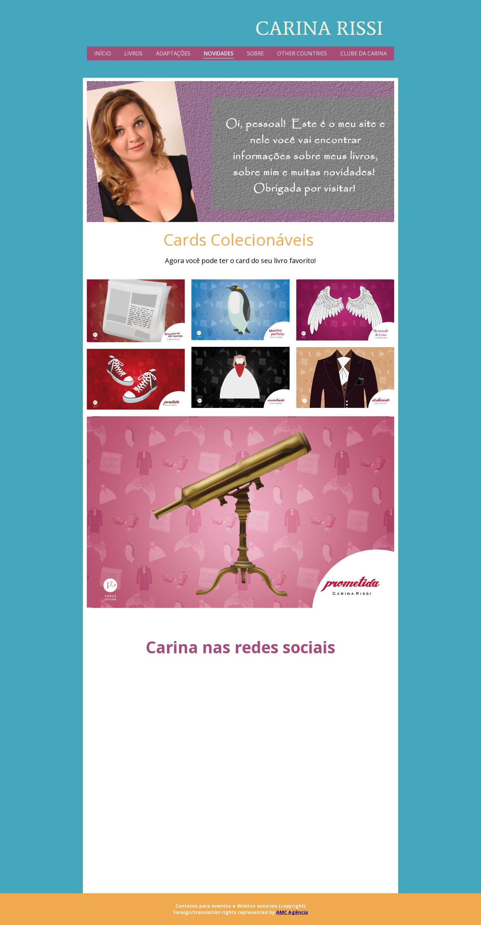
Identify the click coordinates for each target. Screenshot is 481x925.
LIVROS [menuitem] (133, 53)
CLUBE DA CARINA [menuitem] (363, 53)
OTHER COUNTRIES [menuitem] (302, 53)
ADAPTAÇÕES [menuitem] (173, 53)
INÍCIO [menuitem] (102, 53)
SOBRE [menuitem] (255, 53)
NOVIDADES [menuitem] (218, 53)
